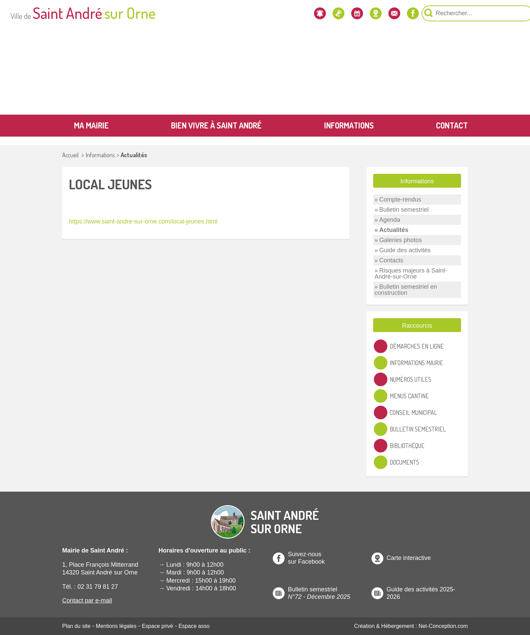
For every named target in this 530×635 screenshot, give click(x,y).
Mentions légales (116, 626)
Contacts (391, 260)
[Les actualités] (279, 13)
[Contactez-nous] (347, 13)
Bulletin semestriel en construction (406, 289)
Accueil (70, 155)
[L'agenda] (302, 13)
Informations (100, 155)
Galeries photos (400, 240)
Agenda (389, 219)
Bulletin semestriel (404, 209)
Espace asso (194, 626)
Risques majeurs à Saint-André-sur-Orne (411, 273)
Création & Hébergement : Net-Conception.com (411, 626)
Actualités (134, 155)
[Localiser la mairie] (324, 13)
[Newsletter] (256, 13)
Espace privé (157, 626)
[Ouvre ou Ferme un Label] (454, 181)
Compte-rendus (400, 199)
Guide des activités (405, 250)
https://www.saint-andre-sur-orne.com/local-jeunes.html (143, 221)
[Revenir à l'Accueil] (265, 516)
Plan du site (76, 626)
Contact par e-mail (87, 600)
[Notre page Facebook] (370, 13)
